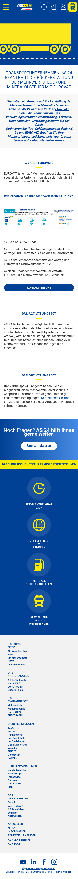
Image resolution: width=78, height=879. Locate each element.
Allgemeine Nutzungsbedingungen (38, 868)
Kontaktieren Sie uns (55, 398)
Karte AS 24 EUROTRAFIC (15, 685)
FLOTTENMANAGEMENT (18, 766)
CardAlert (13, 780)
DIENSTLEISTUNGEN (18, 723)
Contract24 (14, 754)
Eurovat (12, 731)
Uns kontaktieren (39, 446)
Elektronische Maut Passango (16, 707)
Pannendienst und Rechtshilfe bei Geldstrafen (16, 738)
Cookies (67, 872)
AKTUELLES (15, 823)
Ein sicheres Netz (17, 657)
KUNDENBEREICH (19, 839)
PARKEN (12, 757)
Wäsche (12, 748)
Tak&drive (13, 728)
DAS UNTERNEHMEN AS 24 (18, 798)
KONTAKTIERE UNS (39, 287)
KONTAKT (14, 843)
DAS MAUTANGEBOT (18, 700)
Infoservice (14, 776)
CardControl (14, 783)
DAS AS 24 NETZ (14, 645)
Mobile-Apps (15, 773)
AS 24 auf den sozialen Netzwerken (16, 812)
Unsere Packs (16, 690)
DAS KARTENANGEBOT (18, 674)
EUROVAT (62, 109)
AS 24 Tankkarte (17, 680)
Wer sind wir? (15, 806)
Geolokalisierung (17, 744)
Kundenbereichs (17, 770)
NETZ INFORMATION (16, 663)
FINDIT (12, 751)
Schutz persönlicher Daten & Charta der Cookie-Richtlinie (34, 872)
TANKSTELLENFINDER (22, 835)
